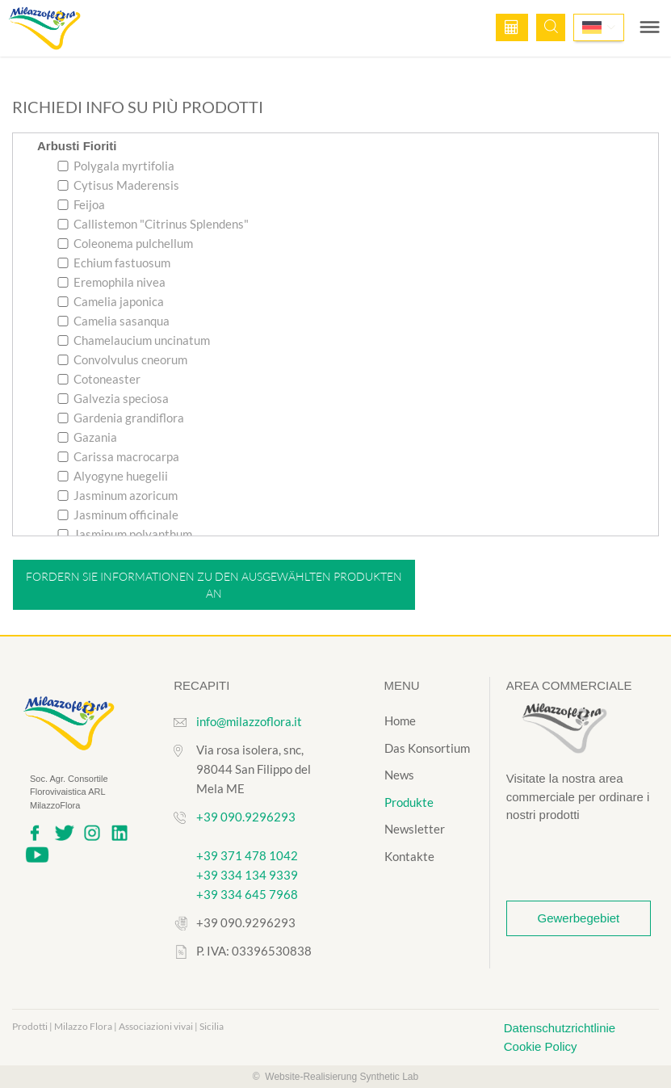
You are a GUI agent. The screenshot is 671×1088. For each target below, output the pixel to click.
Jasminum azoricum (117, 495)
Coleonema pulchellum (125, 243)
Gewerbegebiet (579, 918)
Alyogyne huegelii (112, 475)
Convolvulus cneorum (122, 359)
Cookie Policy (540, 1046)
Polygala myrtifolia (115, 165)
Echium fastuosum (113, 262)
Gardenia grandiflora (120, 417)
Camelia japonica (110, 301)
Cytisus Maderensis (118, 185)
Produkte (409, 802)
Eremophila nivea (111, 282)
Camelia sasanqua (113, 320)
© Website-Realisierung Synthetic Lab (335, 1076)
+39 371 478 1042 (247, 855)
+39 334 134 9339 (247, 874)
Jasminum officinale (117, 514)
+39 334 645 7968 (247, 894)
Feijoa (81, 204)
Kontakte (409, 856)
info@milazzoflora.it (249, 721)
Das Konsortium (427, 748)
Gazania (87, 437)
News (399, 774)
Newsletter (414, 828)
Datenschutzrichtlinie (559, 1028)
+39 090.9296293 (246, 816)
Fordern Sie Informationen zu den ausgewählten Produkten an (214, 584)
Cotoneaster (98, 379)
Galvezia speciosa (113, 398)
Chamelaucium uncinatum (133, 340)
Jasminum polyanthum (124, 534)
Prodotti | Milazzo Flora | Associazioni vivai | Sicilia (118, 1026)
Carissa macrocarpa (118, 456)
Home (400, 720)
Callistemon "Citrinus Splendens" (153, 223)
